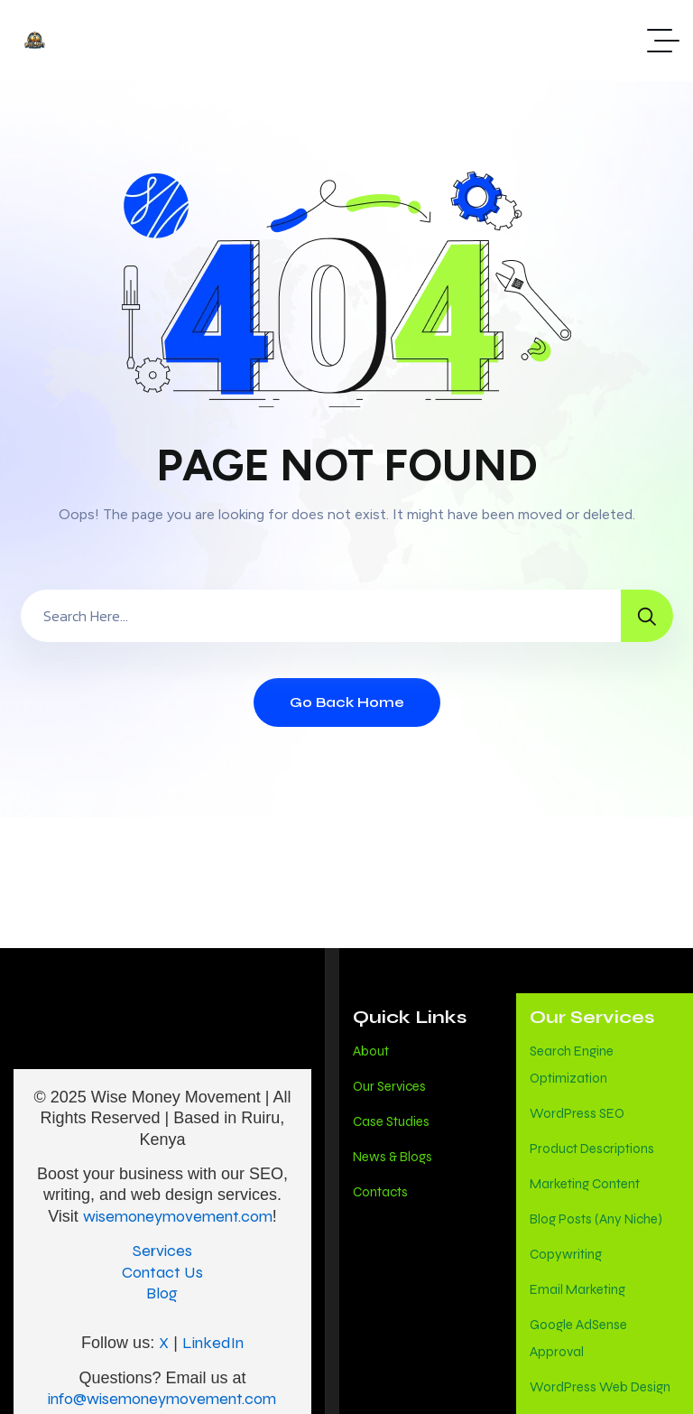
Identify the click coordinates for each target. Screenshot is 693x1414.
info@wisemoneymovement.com (162, 1399)
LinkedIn (213, 1343)
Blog (162, 1293)
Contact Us (162, 1272)
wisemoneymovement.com (178, 1216)
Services (162, 1251)
